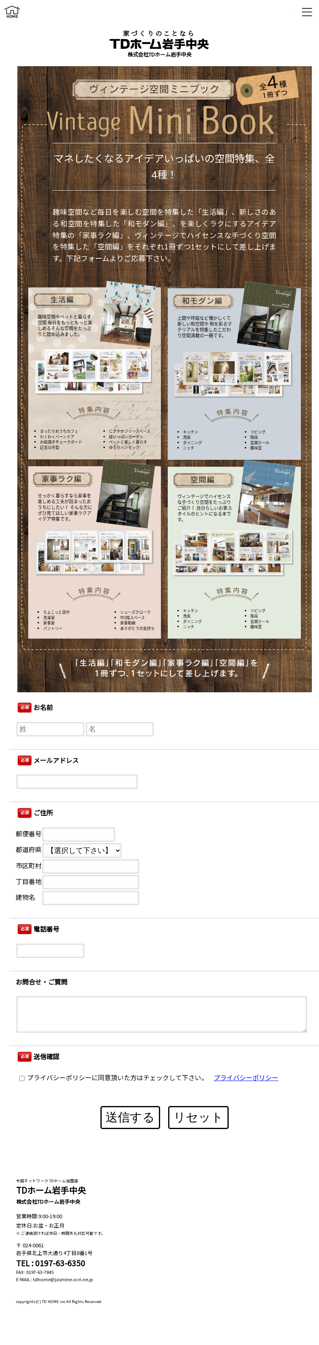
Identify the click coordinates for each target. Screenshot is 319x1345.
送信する (130, 1117)
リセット (198, 1117)
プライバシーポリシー (246, 1078)
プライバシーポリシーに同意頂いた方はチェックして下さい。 (113, 1078)
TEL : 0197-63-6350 (50, 1263)
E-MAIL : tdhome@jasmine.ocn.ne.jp (54, 1279)
